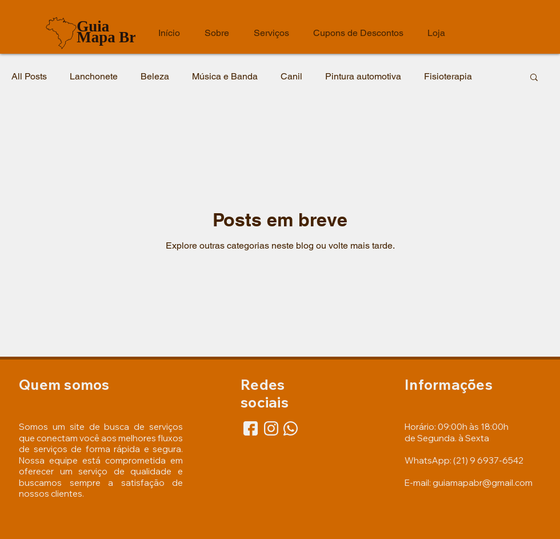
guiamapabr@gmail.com (483, 482)
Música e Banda (225, 76)
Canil (291, 76)
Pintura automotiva (363, 76)
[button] (534, 78)
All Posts (29, 76)
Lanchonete (94, 76)
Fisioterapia (448, 76)
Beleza (155, 76)
